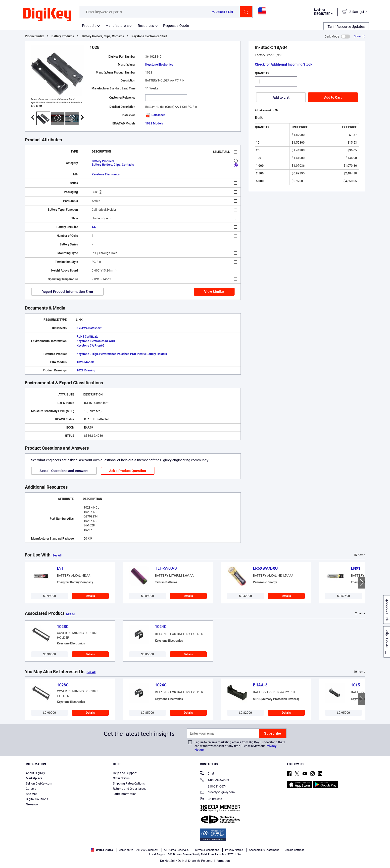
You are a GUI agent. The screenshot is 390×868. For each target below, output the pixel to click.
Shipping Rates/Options (129, 783)
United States (102, 850)
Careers (31, 788)
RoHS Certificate (87, 336)
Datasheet (155, 115)
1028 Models (154, 123)
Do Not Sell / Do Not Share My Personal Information (195, 861)
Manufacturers (117, 26)
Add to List (281, 97)
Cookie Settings (294, 850)
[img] (47, 15)
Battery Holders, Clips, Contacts (103, 36)
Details (90, 596)
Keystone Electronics (159, 64)
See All (56, 555)
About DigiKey (35, 773)
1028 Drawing (86, 370)
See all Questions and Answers (64, 471)
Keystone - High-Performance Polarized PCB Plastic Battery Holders (122, 354)
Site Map (32, 794)
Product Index (34, 36)
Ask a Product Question (127, 471)
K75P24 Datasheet (89, 328)
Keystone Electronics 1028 (149, 36)
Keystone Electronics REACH (96, 341)
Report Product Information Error (67, 292)
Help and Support (125, 773)
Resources (146, 26)
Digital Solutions (37, 799)
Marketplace (34, 778)
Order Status (121, 778)
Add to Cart (333, 97)
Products (89, 26)
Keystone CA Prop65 (90, 345)
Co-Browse (211, 799)
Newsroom (33, 804)
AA (94, 227)
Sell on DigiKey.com (39, 783)
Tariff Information (125, 794)
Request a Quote (176, 26)
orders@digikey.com (217, 792)
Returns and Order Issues (129, 788)
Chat (207, 774)
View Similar (214, 292)
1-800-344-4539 (214, 780)
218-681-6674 (213, 786)
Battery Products (62, 36)
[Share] (359, 36)
